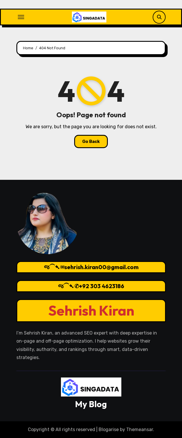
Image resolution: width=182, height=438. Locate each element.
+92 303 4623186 (101, 286)
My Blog (91, 404)
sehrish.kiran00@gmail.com (101, 267)
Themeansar (139, 429)
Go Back (91, 141)
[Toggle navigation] (21, 17)
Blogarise (109, 429)
